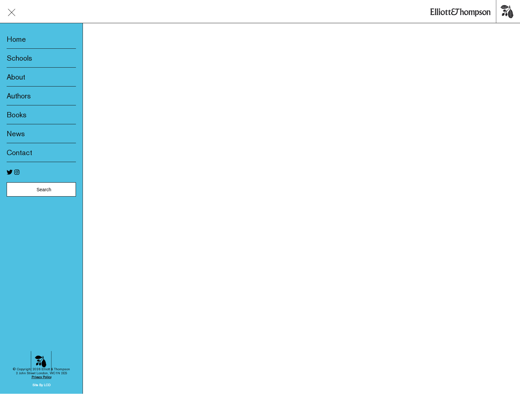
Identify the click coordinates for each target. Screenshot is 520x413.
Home (16, 39)
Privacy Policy (41, 363)
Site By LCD (41, 371)
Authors (19, 95)
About (16, 77)
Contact (19, 152)
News (16, 133)
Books (17, 114)
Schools (19, 58)
